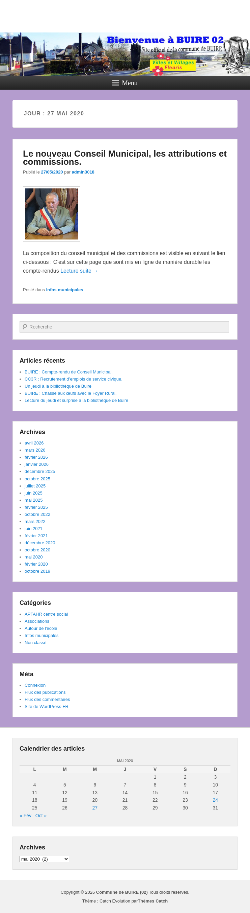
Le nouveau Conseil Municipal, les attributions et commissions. (125, 158)
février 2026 (36, 457)
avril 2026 (34, 443)
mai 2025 (34, 500)
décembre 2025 (40, 471)
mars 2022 (35, 521)
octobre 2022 (37, 514)
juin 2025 (34, 493)
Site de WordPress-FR (46, 706)
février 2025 (36, 507)
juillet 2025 (35, 485)
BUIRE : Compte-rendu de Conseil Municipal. (69, 371)
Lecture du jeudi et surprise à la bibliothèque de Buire (76, 400)
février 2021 (36, 535)
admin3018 (83, 172)
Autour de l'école (41, 628)
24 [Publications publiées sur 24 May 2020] (215, 800)
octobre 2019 (37, 571)
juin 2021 (34, 528)
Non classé (35, 642)
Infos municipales (64, 289)
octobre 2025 (37, 478)
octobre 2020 (37, 549)
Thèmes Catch (153, 901)
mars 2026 (35, 450)
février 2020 (36, 564)
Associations (37, 621)
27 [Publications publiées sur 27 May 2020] (95, 808)
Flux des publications (45, 692)
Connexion (35, 685)
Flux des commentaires (47, 699)
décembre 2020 (40, 542)
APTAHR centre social (46, 614)
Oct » (41, 815)
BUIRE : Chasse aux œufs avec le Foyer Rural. (70, 393)
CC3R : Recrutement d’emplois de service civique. (73, 379)
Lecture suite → (79, 271)
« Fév (25, 815)
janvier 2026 (37, 464)
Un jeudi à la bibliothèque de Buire (58, 386)
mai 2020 (34, 557)
